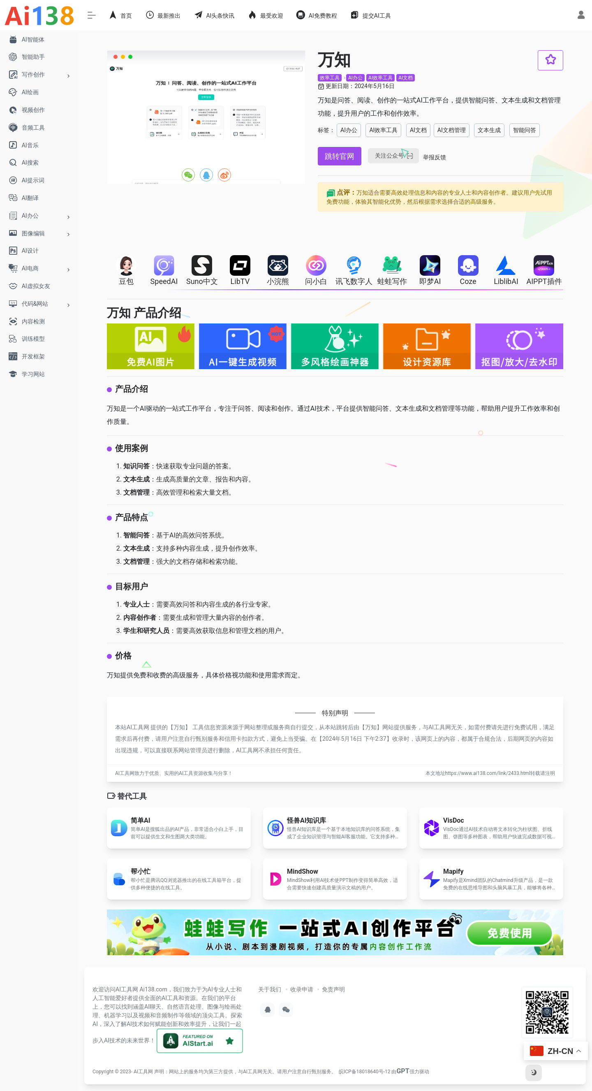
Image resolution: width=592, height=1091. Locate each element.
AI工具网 (143, 1072)
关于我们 (269, 989)
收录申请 (301, 989)
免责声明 (333, 989)
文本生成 (489, 130)
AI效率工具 (380, 78)
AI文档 (405, 78)
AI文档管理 (451, 130)
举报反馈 (434, 157)
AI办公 (355, 78)
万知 (179, 727)
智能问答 (524, 130)
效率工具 (330, 78)
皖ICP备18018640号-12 (364, 1072)
